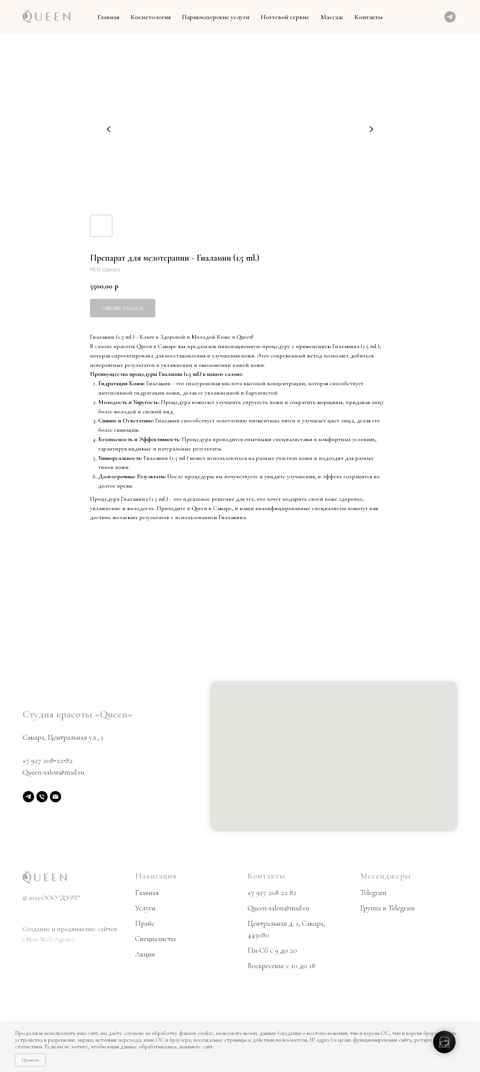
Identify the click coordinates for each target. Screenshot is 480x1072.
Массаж (332, 17)
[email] (55, 796)
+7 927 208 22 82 (272, 892)
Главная (108, 17)
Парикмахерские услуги (215, 17)
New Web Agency (50, 939)
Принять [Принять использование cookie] (30, 1060)
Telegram (373, 892)
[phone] (42, 796)
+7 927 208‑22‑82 (47, 760)
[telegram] (450, 17)
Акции (145, 954)
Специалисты (155, 938)
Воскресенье (266, 965)
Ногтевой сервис (285, 17)
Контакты (368, 17)
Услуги (145, 908)
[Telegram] (28, 796)
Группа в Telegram (387, 908)
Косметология (150, 17)
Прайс (144, 923)
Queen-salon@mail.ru (53, 772)
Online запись (122, 308)
